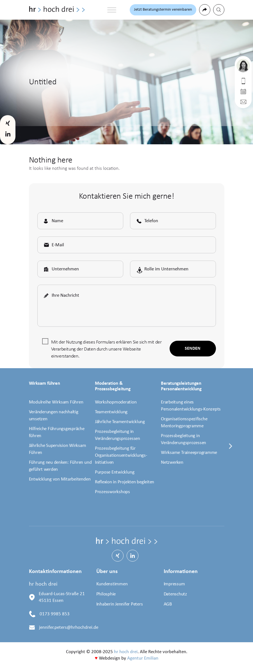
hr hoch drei (126, 652)
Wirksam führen (44, 383)
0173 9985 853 (55, 614)
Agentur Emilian (142, 658)
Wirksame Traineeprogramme (189, 452)
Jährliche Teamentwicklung (120, 421)
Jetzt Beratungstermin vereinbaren (163, 10)
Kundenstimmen (112, 584)
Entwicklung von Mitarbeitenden (60, 479)
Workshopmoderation (116, 402)
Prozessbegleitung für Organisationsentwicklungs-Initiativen (121, 455)
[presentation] (230, 449)
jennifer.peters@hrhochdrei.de (68, 627)
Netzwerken (172, 462)
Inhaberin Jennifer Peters (119, 604)
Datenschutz (175, 594)
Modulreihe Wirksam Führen (56, 402)
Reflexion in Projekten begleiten (124, 482)
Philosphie (106, 594)
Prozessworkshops (112, 492)
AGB (168, 604)
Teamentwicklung (111, 412)
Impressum (174, 584)
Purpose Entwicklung (114, 472)
